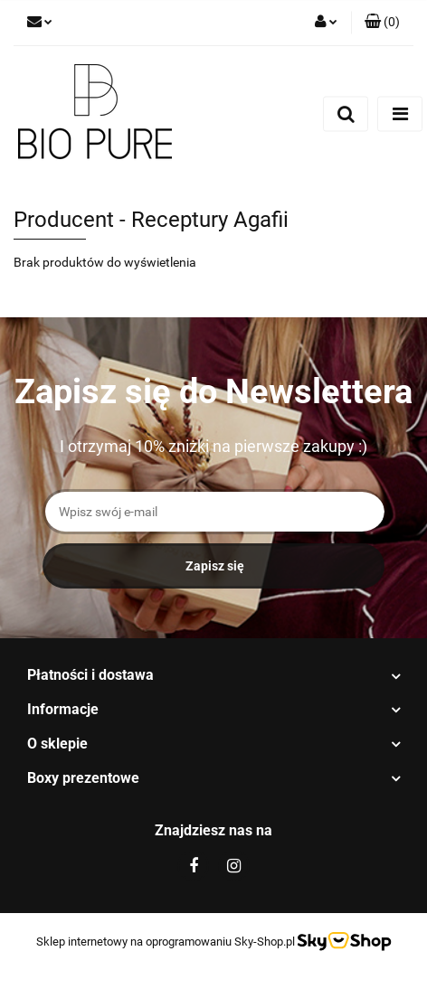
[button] (382, 22)
